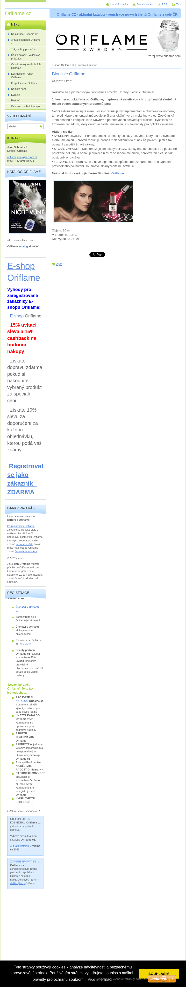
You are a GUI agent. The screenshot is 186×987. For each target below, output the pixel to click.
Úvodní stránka (119, 4)
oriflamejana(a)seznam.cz (22, 157)
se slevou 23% (24, 544)
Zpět (59, 264)
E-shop (17, 316)
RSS (164, 4)
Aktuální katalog (19, 845)
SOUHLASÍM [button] (159, 974)
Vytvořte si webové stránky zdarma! (122, 979)
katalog (23, 246)
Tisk (178, 4)
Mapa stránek (145, 4)
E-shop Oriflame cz (63, 65)
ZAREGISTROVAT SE (23, 861)
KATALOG (22, 700)
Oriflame (117, 173)
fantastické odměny (26, 551)
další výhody (17, 883)
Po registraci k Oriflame (21, 526)
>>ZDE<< (25, 643)
